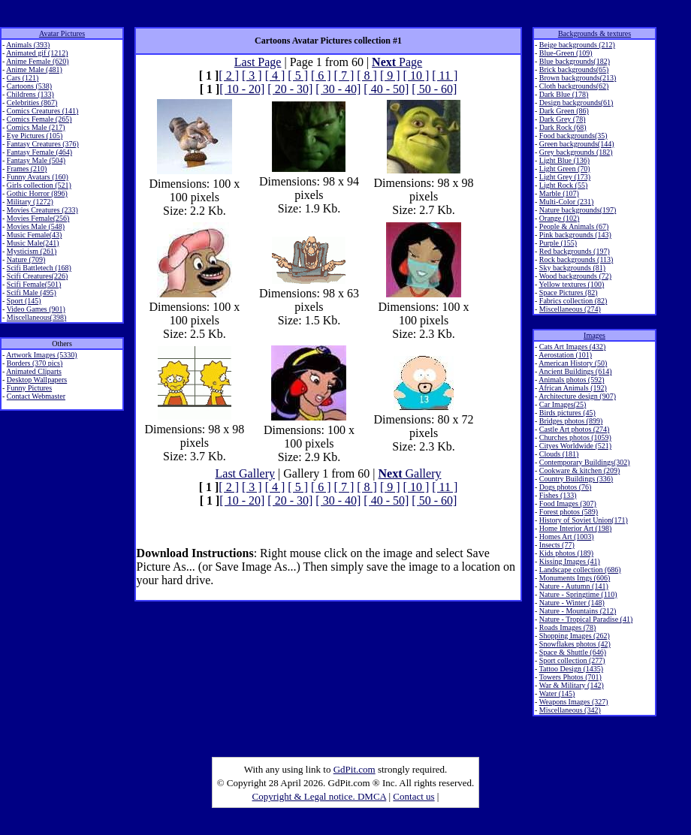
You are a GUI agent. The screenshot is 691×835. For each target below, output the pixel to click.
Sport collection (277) (572, 660)
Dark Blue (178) (564, 94)
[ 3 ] (252, 75)
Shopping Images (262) (574, 636)
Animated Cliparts (34, 371)
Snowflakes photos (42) (575, 644)
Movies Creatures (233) (42, 210)
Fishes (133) (558, 495)
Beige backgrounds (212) (577, 45)
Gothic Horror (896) (37, 193)
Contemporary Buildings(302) (584, 462)
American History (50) (573, 363)
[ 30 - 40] (338, 89)
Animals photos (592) (571, 379)
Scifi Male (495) (31, 292)
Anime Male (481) (34, 69)
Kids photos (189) (566, 553)
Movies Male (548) (36, 226)
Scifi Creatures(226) (37, 276)
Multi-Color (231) (566, 201)
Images (594, 335)
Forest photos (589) (568, 512)
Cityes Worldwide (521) (575, 446)
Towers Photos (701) (570, 677)
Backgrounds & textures (594, 33)
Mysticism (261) (31, 251)
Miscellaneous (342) (570, 710)
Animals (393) (28, 45)
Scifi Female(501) (34, 284)
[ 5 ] (298, 75)
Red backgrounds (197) (574, 251)
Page (397, 62)
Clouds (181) (559, 454)
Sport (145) (24, 301)
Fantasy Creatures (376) (43, 144)
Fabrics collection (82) (573, 301)
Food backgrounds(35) (573, 135)
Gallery (410, 473)
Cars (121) (23, 78)
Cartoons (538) (29, 86)
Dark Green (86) (564, 111)
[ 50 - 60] (434, 89)
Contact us (413, 796)
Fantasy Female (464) (39, 152)
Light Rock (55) (563, 185)
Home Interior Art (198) (575, 528)
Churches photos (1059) (575, 437)
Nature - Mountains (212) (577, 611)
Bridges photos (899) (570, 421)
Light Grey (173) (564, 177)
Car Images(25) (562, 404)
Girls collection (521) (39, 185)
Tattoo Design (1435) (571, 669)
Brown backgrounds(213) (577, 78)
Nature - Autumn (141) (573, 586)
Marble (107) (559, 193)
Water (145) (557, 693)
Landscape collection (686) (580, 569)
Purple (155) (558, 243)
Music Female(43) (34, 235)
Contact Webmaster (36, 396)
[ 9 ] (390, 75)
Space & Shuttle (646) (572, 652)
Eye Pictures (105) (34, 135)
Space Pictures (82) (568, 292)
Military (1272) (30, 201)
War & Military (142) (571, 685)
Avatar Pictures (62, 33)
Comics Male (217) (36, 127)
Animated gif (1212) (37, 53)
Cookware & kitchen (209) (579, 470)
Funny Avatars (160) (37, 177)
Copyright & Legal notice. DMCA (319, 796)
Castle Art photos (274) (574, 429)
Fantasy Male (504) (36, 160)
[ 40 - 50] (386, 89)
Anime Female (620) (37, 61)
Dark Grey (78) (562, 119)
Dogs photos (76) (565, 487)
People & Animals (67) (574, 226)
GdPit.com (354, 769)
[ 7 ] (344, 75)
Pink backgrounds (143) (575, 235)
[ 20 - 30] (289, 89)
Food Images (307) (567, 503)
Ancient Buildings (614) (575, 371)
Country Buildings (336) (576, 479)
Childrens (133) (30, 94)
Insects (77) (557, 545)
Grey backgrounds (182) (576, 152)
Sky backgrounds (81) (572, 268)
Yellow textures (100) (571, 284)
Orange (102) (559, 218)
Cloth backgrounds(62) (574, 86)
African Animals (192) (573, 388)
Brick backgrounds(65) (573, 69)
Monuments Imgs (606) (574, 578)
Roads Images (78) (567, 627)
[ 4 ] (275, 75)
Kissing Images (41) (569, 561)
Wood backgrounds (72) (575, 276)
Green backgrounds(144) (576, 144)
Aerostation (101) (565, 355)
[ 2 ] (229, 75)
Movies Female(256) (38, 218)
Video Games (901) (36, 309)
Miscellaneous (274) (570, 309)
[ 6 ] (321, 75)
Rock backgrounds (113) (576, 259)
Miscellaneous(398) (36, 317)
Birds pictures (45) (567, 412)
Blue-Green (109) (566, 53)
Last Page (258, 62)
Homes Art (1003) (566, 536)
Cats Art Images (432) (572, 346)
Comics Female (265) (39, 119)
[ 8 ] (367, 75)
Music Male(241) (33, 243)
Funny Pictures (29, 388)
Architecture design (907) (577, 396)
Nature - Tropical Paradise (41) (585, 619)
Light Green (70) (564, 168)
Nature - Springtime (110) (578, 594)
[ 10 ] (416, 75)
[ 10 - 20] (241, 89)
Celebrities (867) (32, 102)
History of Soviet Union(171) (583, 520)
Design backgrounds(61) (576, 102)
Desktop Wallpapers (37, 379)
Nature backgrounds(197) (577, 210)
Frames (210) (27, 168)
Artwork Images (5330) (41, 355)
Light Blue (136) (564, 160)
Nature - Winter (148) (572, 602)
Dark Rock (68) (563, 127)
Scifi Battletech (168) (39, 268)
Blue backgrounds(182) (574, 61)
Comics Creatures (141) (43, 111)
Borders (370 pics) (34, 363)
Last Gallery (246, 473)
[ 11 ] (444, 75)
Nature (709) (26, 259)
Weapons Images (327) (573, 702)
